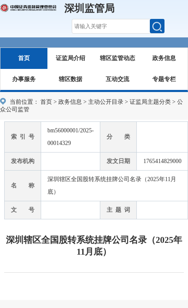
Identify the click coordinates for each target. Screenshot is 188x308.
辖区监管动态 (117, 58)
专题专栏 (164, 79)
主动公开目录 (105, 102)
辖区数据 (70, 79)
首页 (24, 58)
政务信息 (164, 58)
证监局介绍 (70, 58)
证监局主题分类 (150, 102)
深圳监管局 (89, 8)
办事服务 (24, 79)
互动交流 (117, 79)
